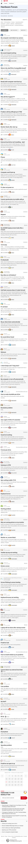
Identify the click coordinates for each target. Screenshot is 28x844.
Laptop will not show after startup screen (13, 627)
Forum (5, 3)
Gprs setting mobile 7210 (8, 480)
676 (21, 785)
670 (18, 785)
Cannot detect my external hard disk (12, 670)
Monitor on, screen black (8, 537)
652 (9, 785)
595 (9, 779)
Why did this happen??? (8, 97)
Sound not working (6, 435)
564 (6, 779)
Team (6, 836)
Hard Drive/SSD (19, 22)
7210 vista (4, 245)
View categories (4, 15)
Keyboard (3, 23)
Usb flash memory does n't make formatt (13, 290)
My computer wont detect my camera (12, 38)
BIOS (2, 22)
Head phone (4, 731)
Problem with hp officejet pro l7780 (11, 112)
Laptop (8, 23)
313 (18, 776)
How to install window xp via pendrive (12, 654)
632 (9, 782)
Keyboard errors (6, 494)
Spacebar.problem (6, 745)
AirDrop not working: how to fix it (9, 823)
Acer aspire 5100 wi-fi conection (10, 420)
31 (9, 776)
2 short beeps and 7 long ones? (10, 365)
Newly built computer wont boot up (11, 81)
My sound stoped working (8, 53)
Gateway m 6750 (6, 465)
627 (12, 779)
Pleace (3, 157)
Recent (4, 30)
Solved (23, 30)
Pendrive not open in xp (8, 763)
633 (12, 782)
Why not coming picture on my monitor (12, 522)
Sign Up (2, 836)
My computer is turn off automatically (12, 379)
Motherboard (18, 23)
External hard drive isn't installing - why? (13, 142)
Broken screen (5, 566)
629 (18, 779)
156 (15, 776)
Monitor (12, 23)
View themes (10, 15)
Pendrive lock (5, 642)
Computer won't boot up (8, 172)
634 (15, 782)
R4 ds (2, 716)
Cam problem (5, 686)
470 (21, 776)
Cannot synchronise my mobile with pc (12, 199)
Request (3, 214)
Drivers (13, 22)
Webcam (3, 26)
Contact (25, 836)
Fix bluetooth (5, 260)
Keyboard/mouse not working (10, 597)
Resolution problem (7, 408)
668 (15, 785)
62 (12, 776)
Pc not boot (4, 307)
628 (15, 779)
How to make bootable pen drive (10, 394)
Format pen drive (6, 450)
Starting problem (6, 509)
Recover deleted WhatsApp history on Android (12, 825)
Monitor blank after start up (9, 127)
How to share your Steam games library (11, 827)
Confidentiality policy (18, 836)
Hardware (11, 3)
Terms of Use (10, 836)
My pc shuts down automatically (10, 322)
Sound (3, 612)
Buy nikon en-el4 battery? (8, 275)
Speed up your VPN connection (9, 830)
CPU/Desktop (7, 22)
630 (21, 779)
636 (21, 782)
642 (6, 785)
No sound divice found (7, 337)
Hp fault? (3, 701)
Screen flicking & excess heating (10, 582)
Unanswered (14, 30)
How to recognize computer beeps (10, 832)
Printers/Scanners (19, 25)
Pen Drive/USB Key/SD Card (7, 25)
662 (12, 785)
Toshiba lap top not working (9, 552)
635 (18, 782)
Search (25, 19)
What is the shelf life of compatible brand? (13, 68)
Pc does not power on (7, 187)
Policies (14, 837)
